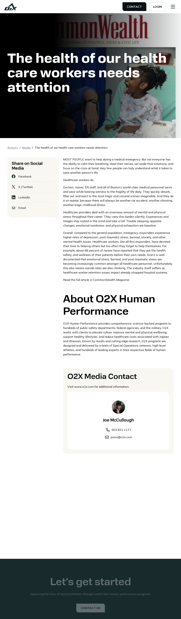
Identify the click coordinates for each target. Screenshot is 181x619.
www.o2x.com (84, 386)
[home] (10, 6)
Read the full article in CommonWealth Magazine (96, 280)
